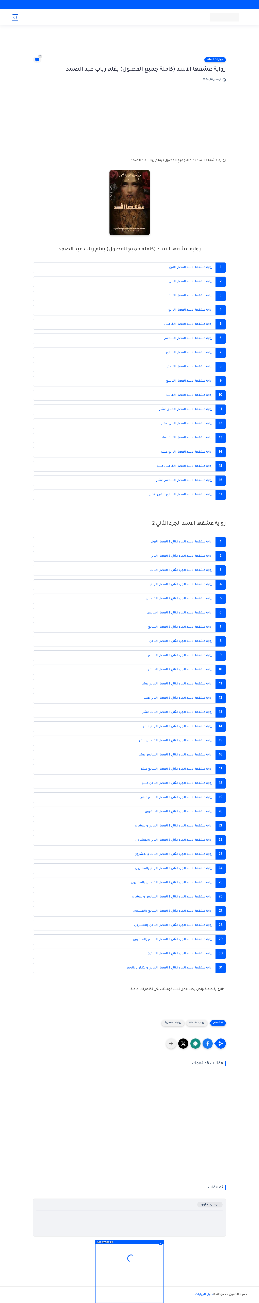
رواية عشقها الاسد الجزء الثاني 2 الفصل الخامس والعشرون (171, 882)
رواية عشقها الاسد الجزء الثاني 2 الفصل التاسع (179, 655)
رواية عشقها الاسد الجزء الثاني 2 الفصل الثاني (181, 556)
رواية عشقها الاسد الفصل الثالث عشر (186, 438)
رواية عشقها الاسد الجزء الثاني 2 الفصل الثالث (181, 570)
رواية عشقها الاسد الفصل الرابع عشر (186, 452)
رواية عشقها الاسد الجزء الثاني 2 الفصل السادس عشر (175, 755)
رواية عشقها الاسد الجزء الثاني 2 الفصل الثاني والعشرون (173, 840)
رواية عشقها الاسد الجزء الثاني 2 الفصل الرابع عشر (177, 726)
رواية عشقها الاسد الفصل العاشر (189, 395)
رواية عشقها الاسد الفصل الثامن (189, 367)
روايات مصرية (173, 1023)
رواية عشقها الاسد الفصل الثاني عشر (186, 423)
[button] (208, 1043)
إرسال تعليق (210, 1204)
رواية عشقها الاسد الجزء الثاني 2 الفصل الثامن (180, 641)
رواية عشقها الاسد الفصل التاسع (189, 381)
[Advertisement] (129, 43)
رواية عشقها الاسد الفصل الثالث (190, 296)
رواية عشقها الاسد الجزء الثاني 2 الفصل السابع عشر (176, 769)
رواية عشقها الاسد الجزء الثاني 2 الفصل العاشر (180, 669)
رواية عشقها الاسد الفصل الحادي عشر (185, 409)
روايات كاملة (215, 59)
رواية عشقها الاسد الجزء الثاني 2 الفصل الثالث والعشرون (173, 854)
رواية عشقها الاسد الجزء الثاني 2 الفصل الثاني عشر (177, 698)
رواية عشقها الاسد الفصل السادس (188, 338)
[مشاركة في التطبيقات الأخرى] (171, 1043)
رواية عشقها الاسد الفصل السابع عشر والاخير (180, 494)
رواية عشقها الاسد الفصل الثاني (190, 281)
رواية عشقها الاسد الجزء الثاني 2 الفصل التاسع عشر (176, 797)
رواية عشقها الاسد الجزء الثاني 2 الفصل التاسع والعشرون (172, 939)
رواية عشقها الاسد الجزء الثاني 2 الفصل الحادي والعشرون (173, 826)
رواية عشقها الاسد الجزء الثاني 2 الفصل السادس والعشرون (171, 897)
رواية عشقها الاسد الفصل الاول (190, 267)
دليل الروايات (204, 1294)
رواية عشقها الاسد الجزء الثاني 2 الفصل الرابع (181, 584)
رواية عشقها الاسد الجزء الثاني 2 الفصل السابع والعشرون (172, 911)
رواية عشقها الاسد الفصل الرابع (190, 310)
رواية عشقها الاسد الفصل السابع (189, 352)
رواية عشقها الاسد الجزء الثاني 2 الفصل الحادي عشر (176, 684)
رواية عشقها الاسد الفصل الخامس (188, 324)
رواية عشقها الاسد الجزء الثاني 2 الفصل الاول (181, 542)
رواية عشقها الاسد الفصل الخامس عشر (184, 466)
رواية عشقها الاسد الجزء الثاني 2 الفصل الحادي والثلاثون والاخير (169, 968)
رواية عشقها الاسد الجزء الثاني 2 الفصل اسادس (179, 613)
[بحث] (15, 17)
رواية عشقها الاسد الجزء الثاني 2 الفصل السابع (179, 627)
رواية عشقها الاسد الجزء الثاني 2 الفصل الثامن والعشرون (172, 925)
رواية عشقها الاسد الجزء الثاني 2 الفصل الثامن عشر (177, 783)
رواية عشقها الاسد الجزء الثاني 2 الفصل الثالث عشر (177, 712)
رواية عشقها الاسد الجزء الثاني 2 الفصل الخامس (179, 598)
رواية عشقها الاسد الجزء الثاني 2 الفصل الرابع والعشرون (173, 868)
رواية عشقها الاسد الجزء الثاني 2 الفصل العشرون (178, 811)
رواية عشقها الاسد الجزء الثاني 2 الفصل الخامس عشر (175, 740)
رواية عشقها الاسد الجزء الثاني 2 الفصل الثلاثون (180, 953)
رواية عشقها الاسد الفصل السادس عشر (184, 480)
